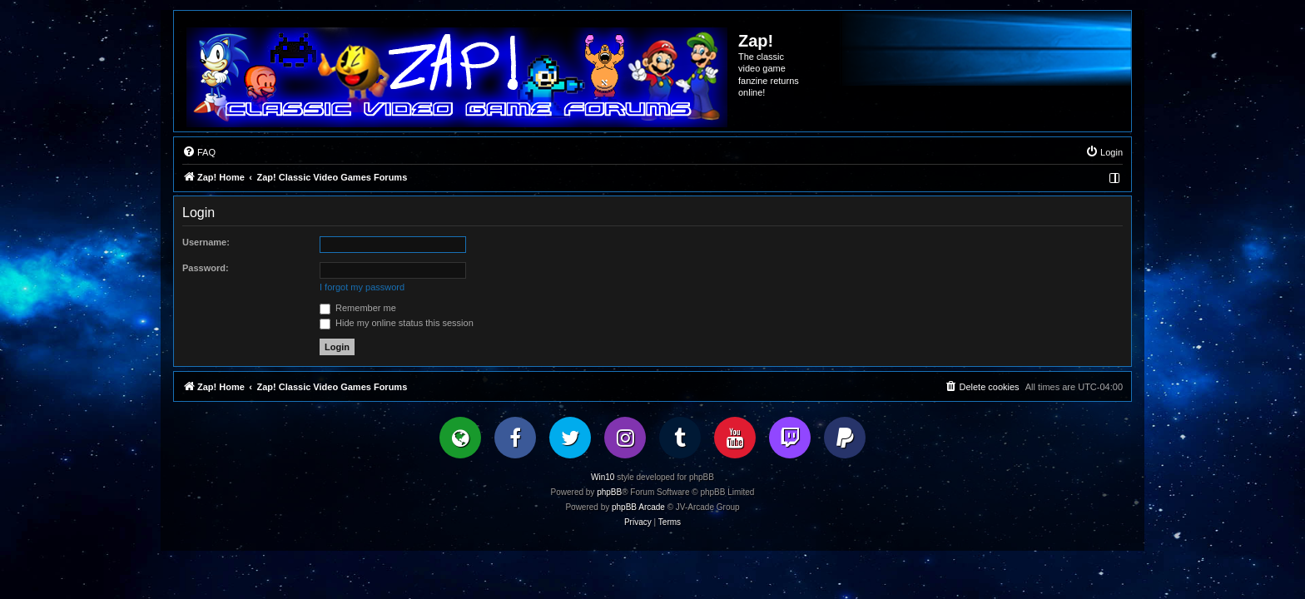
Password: (205, 268)
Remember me (358, 308)
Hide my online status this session (397, 323)
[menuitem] (199, 152)
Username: (206, 242)
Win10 (602, 477)
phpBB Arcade (638, 507)
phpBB (609, 492)
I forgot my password (362, 287)
